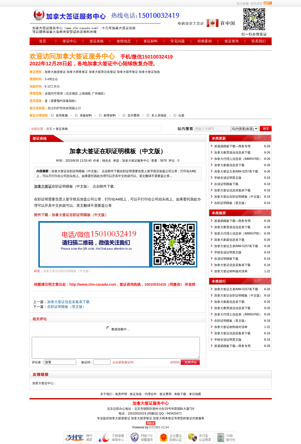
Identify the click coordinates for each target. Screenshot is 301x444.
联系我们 (259, 41)
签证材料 (151, 41)
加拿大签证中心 (42, 383)
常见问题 (178, 41)
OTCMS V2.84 (159, 427)
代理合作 (151, 394)
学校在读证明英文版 (227, 178)
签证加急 (136, 394)
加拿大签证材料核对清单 (231, 271)
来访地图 (195, 394)
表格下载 (180, 394)
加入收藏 (243, 3)
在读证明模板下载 (226, 184)
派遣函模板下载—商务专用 (232, 146)
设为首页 (257, 3)
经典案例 (205, 41)
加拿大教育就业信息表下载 (232, 152)
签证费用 (165, 394)
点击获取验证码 (122, 362)
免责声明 (121, 394)
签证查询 (232, 41)
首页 (42, 41)
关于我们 (106, 394)
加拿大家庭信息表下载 (229, 165)
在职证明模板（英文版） (66, 307)
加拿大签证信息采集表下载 (68, 302)
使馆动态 (124, 41)
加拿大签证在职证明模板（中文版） (67, 271)
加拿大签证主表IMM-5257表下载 (236, 171)
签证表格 (97, 41)
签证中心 (70, 41)
